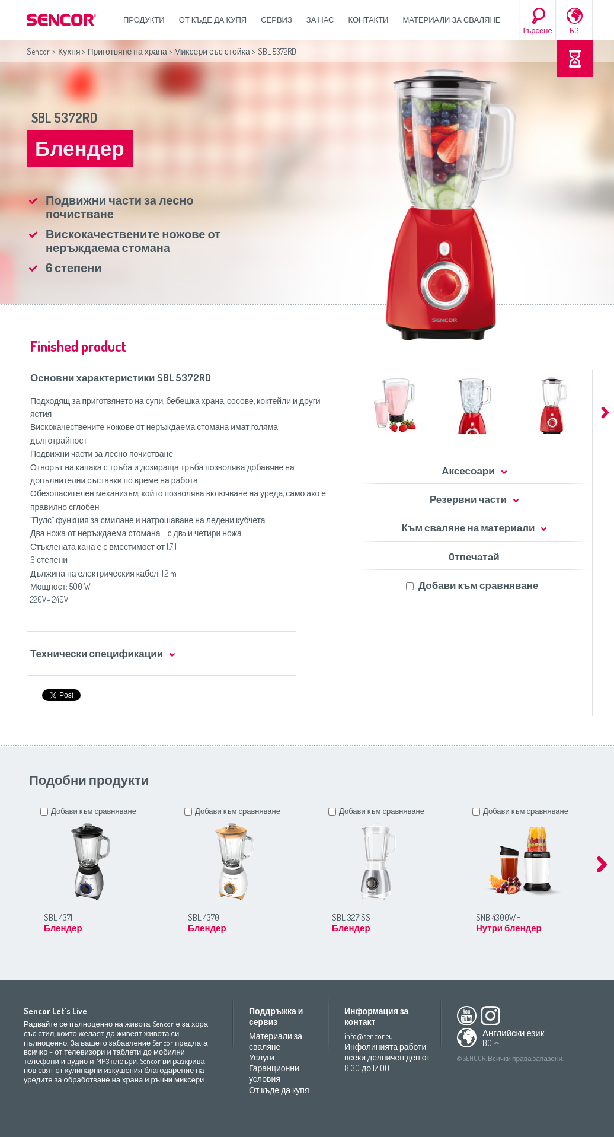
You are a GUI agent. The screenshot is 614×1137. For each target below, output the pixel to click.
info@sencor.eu (368, 1036)
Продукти (144, 19)
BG (574, 30)
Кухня (69, 51)
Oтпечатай (474, 556)
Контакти (368, 19)
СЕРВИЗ (276, 19)
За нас (320, 19)
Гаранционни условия (274, 1073)
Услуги (261, 1057)
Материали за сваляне (451, 19)
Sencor (38, 51)
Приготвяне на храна (127, 51)
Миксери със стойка (212, 51)
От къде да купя (213, 19)
